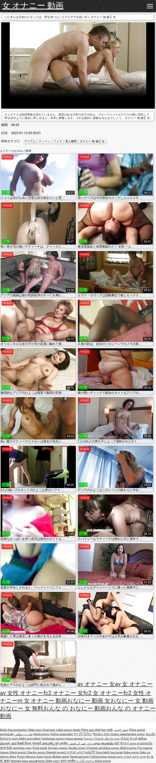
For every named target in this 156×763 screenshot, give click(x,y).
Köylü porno (41, 734)
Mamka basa (20, 761)
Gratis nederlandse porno (128, 734)
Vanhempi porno (52, 739)
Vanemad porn (80, 757)
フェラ (57, 141)
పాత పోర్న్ (48, 743)
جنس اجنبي (121, 730)
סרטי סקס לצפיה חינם (131, 757)
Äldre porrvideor (30, 739)
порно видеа (74, 739)
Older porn (35, 730)
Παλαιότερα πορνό (103, 757)
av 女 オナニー (134, 684)
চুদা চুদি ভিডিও (83, 734)
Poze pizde (39, 748)
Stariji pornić (18, 752)
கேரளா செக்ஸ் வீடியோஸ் (101, 739)
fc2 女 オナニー (103, 693)
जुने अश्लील (61, 743)
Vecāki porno (77, 748)
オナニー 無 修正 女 (92, 141)
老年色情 (6, 748)
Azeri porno (44, 757)
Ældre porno (128, 748)
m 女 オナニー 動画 (42, 700)
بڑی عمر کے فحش (80, 743)
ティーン (44, 141)
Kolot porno (103, 761)
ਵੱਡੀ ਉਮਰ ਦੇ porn (126, 743)
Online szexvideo (61, 734)
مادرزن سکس (24, 734)
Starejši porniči (56, 752)
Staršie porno (36, 752)
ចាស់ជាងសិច (145, 743)
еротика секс (22, 748)
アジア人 (30, 141)
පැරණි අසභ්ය (85, 761)
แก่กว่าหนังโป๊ (86, 752)
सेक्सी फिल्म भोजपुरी (29, 743)
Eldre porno (132, 752)
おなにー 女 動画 (132, 700)
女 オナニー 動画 (33, 5)
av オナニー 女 (96, 684)
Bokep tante (61, 757)
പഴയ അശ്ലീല (103, 743)
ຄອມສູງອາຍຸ (37, 761)
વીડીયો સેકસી (129, 739)
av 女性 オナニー (21, 693)
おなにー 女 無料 (21, 708)
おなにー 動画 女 (88, 700)
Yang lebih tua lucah (110, 752)
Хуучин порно (58, 748)
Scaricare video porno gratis (61, 730)
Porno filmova (26, 757)
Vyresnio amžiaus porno (103, 748)
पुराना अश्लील (68, 761)
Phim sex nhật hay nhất (97, 730)
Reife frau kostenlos (13, 730)
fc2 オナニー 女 (63, 693)
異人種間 (71, 141)
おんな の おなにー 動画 (74, 708)
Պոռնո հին (101, 734)
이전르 (72, 752)
